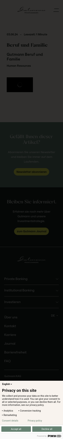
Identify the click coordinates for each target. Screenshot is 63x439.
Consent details (10, 420)
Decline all (46, 429)
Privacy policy (35, 420)
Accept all (16, 429)
